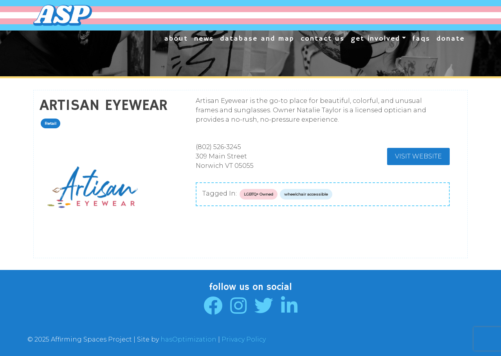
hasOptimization (188, 339)
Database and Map (257, 38)
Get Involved (375, 38)
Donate (450, 38)
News (204, 38)
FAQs (421, 38)
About (176, 38)
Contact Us (322, 38)
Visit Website (418, 156)
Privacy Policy (244, 339)
